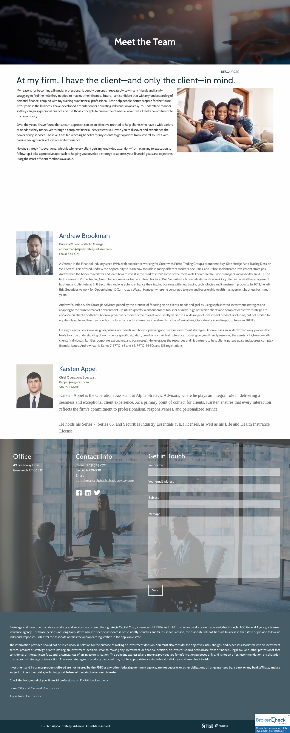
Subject (167, 498)
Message (168, 514)
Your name (169, 465)
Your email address (175, 481)
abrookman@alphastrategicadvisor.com (85, 375)
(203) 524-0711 (69, 380)
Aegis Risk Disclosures (25, 696)
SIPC (173, 627)
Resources (230, 72)
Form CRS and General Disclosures (34, 688)
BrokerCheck (99, 680)
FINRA (158, 627)
